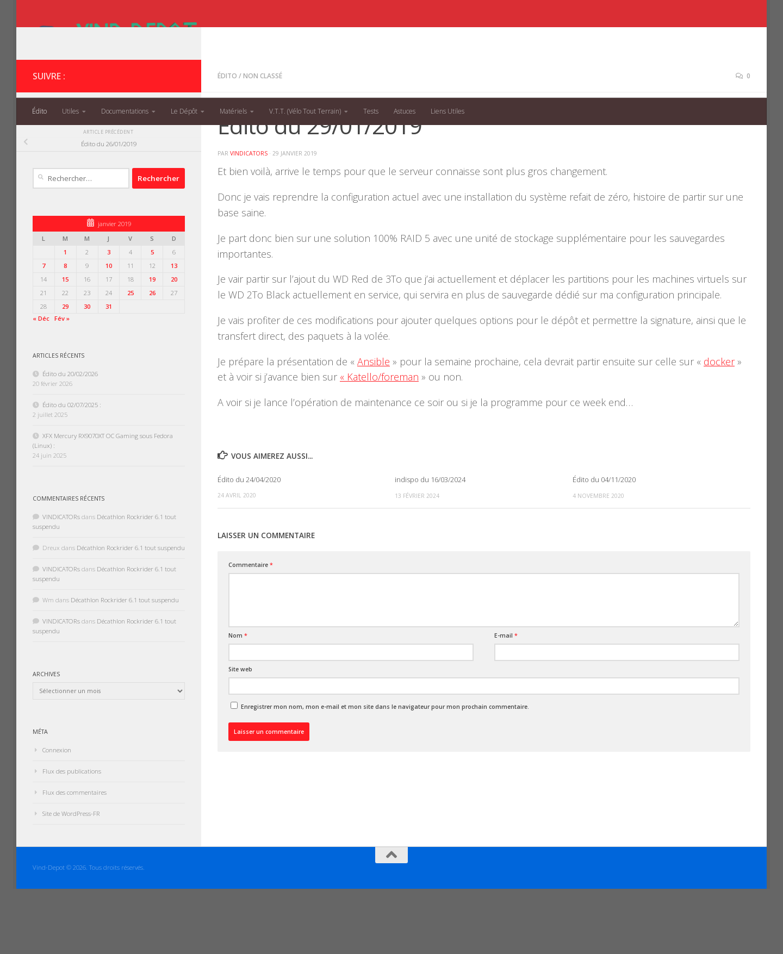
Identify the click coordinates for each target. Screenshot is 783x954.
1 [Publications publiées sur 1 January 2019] (65, 317)
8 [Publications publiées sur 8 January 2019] (65, 331)
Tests (370, 111)
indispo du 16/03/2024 (430, 545)
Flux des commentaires (74, 857)
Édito (39, 111)
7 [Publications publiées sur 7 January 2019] (43, 331)
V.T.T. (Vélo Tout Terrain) (305, 111)
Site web (240, 734)
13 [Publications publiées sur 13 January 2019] (174, 331)
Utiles (70, 111)
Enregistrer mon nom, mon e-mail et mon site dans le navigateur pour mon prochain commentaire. (385, 772)
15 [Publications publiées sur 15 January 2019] (65, 344)
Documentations (124, 111)
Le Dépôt (184, 111)
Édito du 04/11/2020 (604, 545)
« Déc (41, 383)
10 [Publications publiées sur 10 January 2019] (108, 331)
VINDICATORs (249, 218)
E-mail (506, 700)
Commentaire (250, 630)
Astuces (404, 111)
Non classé (262, 141)
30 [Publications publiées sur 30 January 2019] (87, 371)
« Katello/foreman (379, 441)
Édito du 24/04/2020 (249, 545)
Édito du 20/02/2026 (70, 439)
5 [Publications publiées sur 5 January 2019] (152, 317)
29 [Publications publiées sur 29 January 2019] (65, 371)
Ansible (373, 426)
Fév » (62, 383)
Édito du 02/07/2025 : (71, 470)
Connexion (56, 815)
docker (719, 426)
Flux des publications (71, 836)
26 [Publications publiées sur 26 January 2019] (152, 358)
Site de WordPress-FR (71, 879)
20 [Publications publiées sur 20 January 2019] (174, 344)
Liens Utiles (447, 111)
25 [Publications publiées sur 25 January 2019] (130, 358)
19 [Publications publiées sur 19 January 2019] (152, 344)
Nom (237, 700)
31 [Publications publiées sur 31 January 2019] (108, 371)
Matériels (233, 111)
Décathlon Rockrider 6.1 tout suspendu (131, 613)
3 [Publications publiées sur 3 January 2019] (108, 317)
